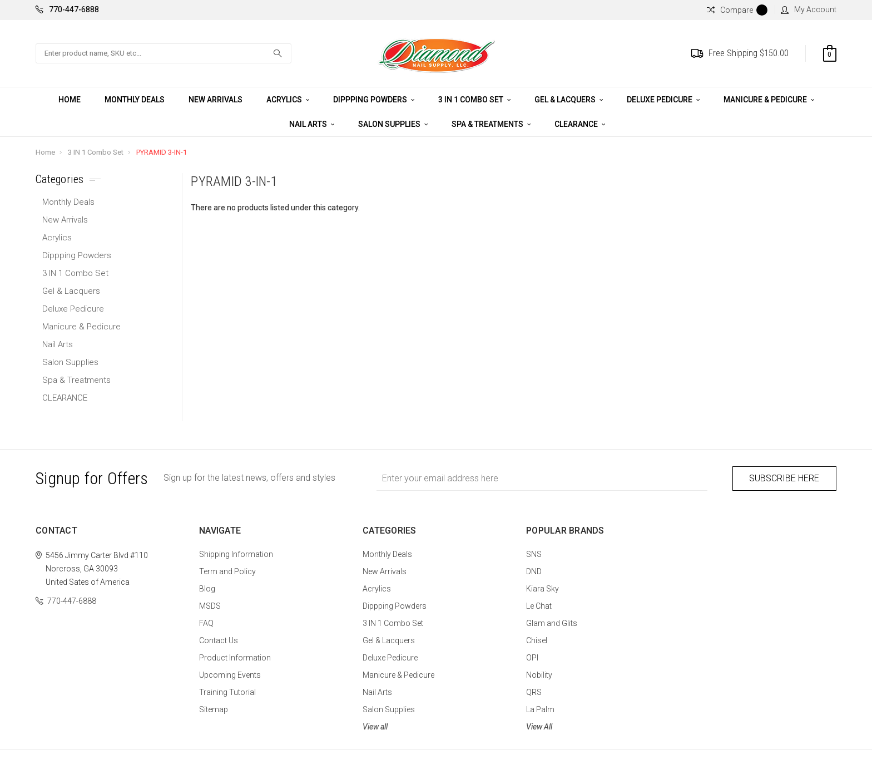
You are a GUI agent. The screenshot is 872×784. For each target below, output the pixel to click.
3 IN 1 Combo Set (474, 99)
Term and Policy (227, 571)
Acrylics (287, 99)
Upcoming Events (230, 674)
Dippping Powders (373, 99)
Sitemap (213, 709)
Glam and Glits (551, 623)
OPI (532, 657)
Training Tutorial (227, 692)
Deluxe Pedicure (663, 99)
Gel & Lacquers (568, 99)
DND (534, 571)
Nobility (539, 674)
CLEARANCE (579, 124)
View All (539, 726)
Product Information (235, 657)
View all (375, 726)
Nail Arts (311, 124)
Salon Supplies (393, 124)
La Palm (540, 709)
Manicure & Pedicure (769, 99)
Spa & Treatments (491, 124)
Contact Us (218, 640)
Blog (207, 588)
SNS (534, 554)
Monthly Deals (135, 99)
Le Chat (539, 605)
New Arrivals (215, 99)
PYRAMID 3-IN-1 (161, 152)
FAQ (206, 623)
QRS (534, 692)
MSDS (210, 605)
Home (69, 99)
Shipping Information (236, 554)
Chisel (536, 640)
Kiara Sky (542, 588)
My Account (808, 9)
